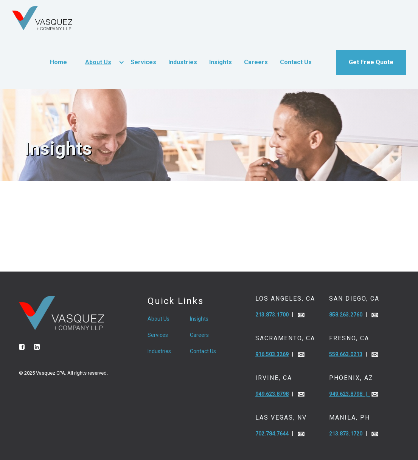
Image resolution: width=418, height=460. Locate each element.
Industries (182, 62)
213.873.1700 (272, 315)
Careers (256, 62)
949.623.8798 (272, 394)
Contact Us (296, 62)
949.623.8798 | (349, 394)
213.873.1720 (345, 434)
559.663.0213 (345, 354)
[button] (98, 62)
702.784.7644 (272, 434)
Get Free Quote (371, 62)
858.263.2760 (345, 315)
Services (143, 62)
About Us (98, 62)
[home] (42, 18)
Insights (220, 62)
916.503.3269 (272, 354)
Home (58, 62)
